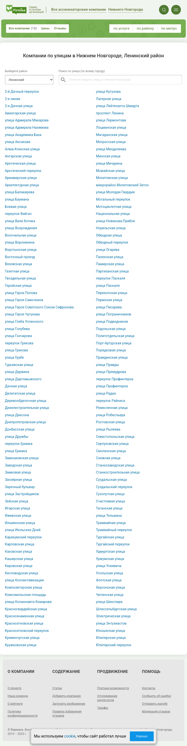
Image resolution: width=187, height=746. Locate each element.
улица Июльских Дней (22, 530)
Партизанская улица (112, 271)
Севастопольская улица (115, 437)
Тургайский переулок (113, 544)
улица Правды (107, 365)
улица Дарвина (17, 372)
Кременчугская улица (22, 638)
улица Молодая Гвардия (115, 192)
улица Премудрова (111, 372)
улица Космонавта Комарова (28, 602)
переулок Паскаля (110, 278)
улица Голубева (17, 329)
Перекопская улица (111, 293)
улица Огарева (107, 250)
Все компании (23, 28)
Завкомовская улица (21, 458)
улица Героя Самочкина (24, 300)
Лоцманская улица (111, 127)
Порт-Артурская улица (113, 343)
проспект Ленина (110, 113)
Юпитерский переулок (113, 645)
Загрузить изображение (68, 703)
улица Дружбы (16, 437)
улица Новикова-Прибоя (115, 221)
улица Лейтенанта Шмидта (117, 106)
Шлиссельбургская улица (116, 609)
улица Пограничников (113, 314)
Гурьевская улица (19, 365)
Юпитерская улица (111, 638)
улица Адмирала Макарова (26, 120)
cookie (69, 736)
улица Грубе (14, 357)
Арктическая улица (20, 163)
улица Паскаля (108, 286)
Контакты (148, 688)
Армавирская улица (21, 178)
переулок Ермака (18, 444)
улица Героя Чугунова (22, 314)
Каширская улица (19, 559)
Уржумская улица (110, 559)
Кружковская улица (21, 645)
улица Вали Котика (20, 221)
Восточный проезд (20, 257)
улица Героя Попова (21, 293)
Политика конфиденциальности (22, 713)
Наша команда (18, 696)
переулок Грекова (19, 343)
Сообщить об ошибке (156, 696)
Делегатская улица (20, 393)
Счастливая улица (110, 501)
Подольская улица (111, 329)
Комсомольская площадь (25, 595)
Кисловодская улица (21, 573)
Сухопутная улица (110, 494)
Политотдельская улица (115, 336)
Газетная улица (17, 271)
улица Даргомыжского (23, 379)
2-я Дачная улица (19, 106)
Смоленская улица (111, 451)
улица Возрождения (21, 228)
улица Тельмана (109, 515)
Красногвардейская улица (26, 609)
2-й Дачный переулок (22, 91)
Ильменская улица (20, 523)
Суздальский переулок (114, 487)
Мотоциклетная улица (113, 207)
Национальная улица (113, 214)
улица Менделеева (111, 149)
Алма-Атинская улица (22, 149)
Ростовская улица (110, 422)
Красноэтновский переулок (27, 631)
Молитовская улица (112, 178)
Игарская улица (17, 508)
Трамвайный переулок (114, 530)
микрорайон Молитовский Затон (122, 185)
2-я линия (12, 99)
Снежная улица (108, 458)
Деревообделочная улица (25, 401)
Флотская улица (109, 580)
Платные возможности (113, 688)
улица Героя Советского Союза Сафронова (39, 307)
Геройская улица (18, 286)
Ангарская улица (18, 156)
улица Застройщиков (22, 494)
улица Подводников (112, 321)
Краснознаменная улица (24, 616)
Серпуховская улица (112, 444)
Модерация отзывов (156, 711)
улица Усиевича (108, 566)
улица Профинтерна (112, 386)
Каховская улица (18, 551)
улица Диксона (17, 415)
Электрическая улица (113, 616)
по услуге (121, 28)
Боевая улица (16, 207)
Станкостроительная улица (118, 472)
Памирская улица (110, 264)
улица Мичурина (109, 163)
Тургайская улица (110, 537)
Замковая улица (18, 472)
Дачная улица (16, 386)
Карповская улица (19, 544)
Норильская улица (111, 228)
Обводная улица (109, 235)
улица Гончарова (18, 336)
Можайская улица (110, 171)
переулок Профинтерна (114, 379)
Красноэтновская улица (24, 623)
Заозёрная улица (18, 480)
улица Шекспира (109, 602)
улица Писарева (109, 307)
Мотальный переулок (113, 199)
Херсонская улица (110, 587)
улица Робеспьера (110, 415)
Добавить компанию (66, 696)
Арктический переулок (23, 171)
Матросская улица (111, 142)
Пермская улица (109, 300)
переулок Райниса (110, 401)
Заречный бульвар (20, 487)
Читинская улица (109, 595)
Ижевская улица (18, 515)
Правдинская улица (112, 357)
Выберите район (16, 71)
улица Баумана (17, 199)
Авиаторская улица (20, 113)
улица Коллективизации (24, 580)
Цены (45, 28)
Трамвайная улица (111, 523)
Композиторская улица (23, 587)
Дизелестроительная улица (27, 408)
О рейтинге (15, 703)
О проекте (14, 688)
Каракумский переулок (23, 537)
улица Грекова (16, 350)
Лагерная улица (108, 99)
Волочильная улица (20, 235)
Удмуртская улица (110, 551)
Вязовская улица (18, 264)
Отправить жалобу (155, 703)
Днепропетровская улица (25, 422)
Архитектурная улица (22, 185)
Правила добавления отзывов (67, 713)
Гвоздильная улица (20, 278)
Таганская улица (109, 508)
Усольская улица (109, 573)
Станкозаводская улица (115, 465)
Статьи (57, 688)
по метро (169, 28)
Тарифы (102, 708)
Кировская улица (18, 566)
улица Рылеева (108, 429)
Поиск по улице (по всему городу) (81, 71)
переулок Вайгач (18, 214)
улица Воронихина (19, 242)
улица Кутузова (108, 91)
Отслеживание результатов (107, 698)
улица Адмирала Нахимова (26, 127)
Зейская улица (16, 501)
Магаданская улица (112, 135)
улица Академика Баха (23, 135)
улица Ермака (16, 451)
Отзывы (60, 28)
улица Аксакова (17, 142)
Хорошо (142, 736)
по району (145, 28)
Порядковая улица (111, 350)
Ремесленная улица (112, 408)
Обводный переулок (112, 242)
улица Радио (106, 393)
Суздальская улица (111, 480)
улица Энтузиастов (111, 623)
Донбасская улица (19, 429)
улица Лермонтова (111, 120)
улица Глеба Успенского (24, 321)
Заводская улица (18, 465)
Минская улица (108, 156)
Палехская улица (109, 257)
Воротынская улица (21, 250)
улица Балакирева (19, 192)
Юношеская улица (110, 631)
